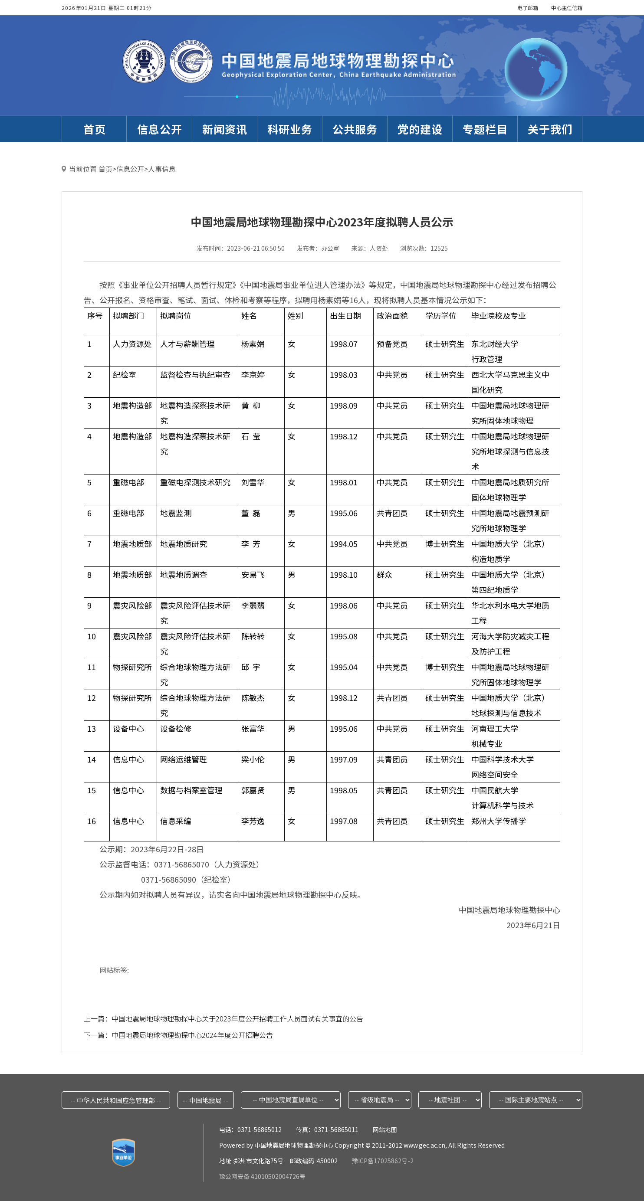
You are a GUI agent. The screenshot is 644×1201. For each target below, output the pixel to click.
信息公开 (130, 169)
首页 (105, 169)
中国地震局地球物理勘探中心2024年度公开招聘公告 (192, 1035)
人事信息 (162, 169)
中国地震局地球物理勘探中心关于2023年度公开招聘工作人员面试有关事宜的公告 (237, 1018)
